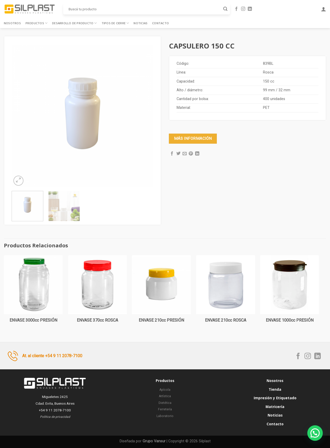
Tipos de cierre (115, 23)
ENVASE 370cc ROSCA (97, 320)
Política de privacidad (55, 417)
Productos (36, 23)
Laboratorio (165, 416)
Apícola (164, 390)
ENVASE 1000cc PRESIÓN (290, 320)
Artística (165, 396)
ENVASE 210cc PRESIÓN (161, 320)
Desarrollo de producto (74, 23)
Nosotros (12, 23)
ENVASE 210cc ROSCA (225, 320)
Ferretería (165, 409)
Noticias (140, 23)
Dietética (165, 403)
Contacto (160, 23)
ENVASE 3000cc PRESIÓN (33, 320)
